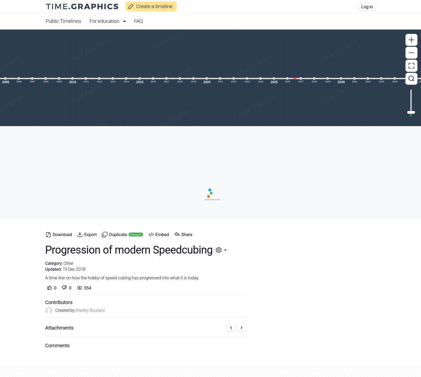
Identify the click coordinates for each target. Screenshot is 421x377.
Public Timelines (63, 21)
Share (182, 234)
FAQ (138, 21)
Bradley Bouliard (89, 310)
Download (58, 234)
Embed (158, 234)
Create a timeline (149, 6)
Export (86, 234)
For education (110, 21)
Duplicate (121, 234)
